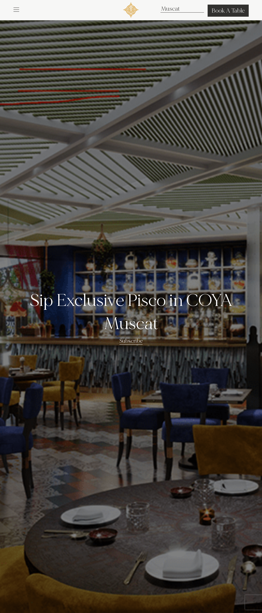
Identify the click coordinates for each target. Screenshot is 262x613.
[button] (16, 9)
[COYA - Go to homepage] (131, 9)
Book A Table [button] (228, 10)
